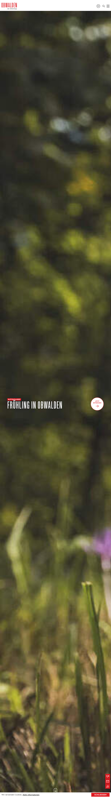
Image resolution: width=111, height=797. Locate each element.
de (98, 6)
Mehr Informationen (31, 794)
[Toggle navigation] (108, 6)
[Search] (104, 6)
